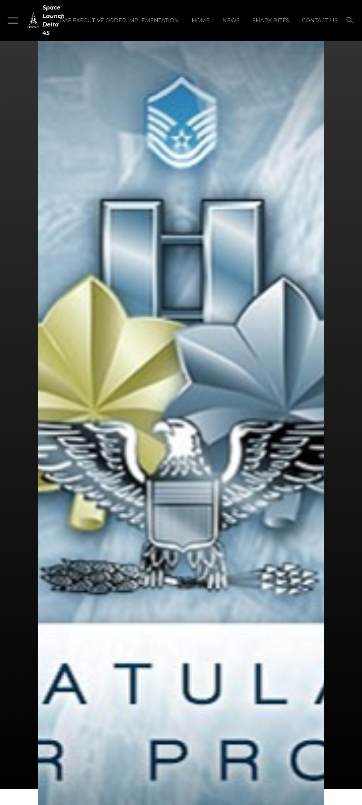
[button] (11, 20)
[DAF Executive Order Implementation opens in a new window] (118, 20)
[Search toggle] (351, 21)
